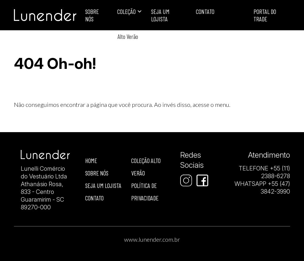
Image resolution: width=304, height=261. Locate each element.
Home (91, 160)
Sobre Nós (92, 15)
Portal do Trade (265, 15)
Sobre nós (96, 173)
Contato (205, 11)
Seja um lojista (160, 15)
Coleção (126, 11)
